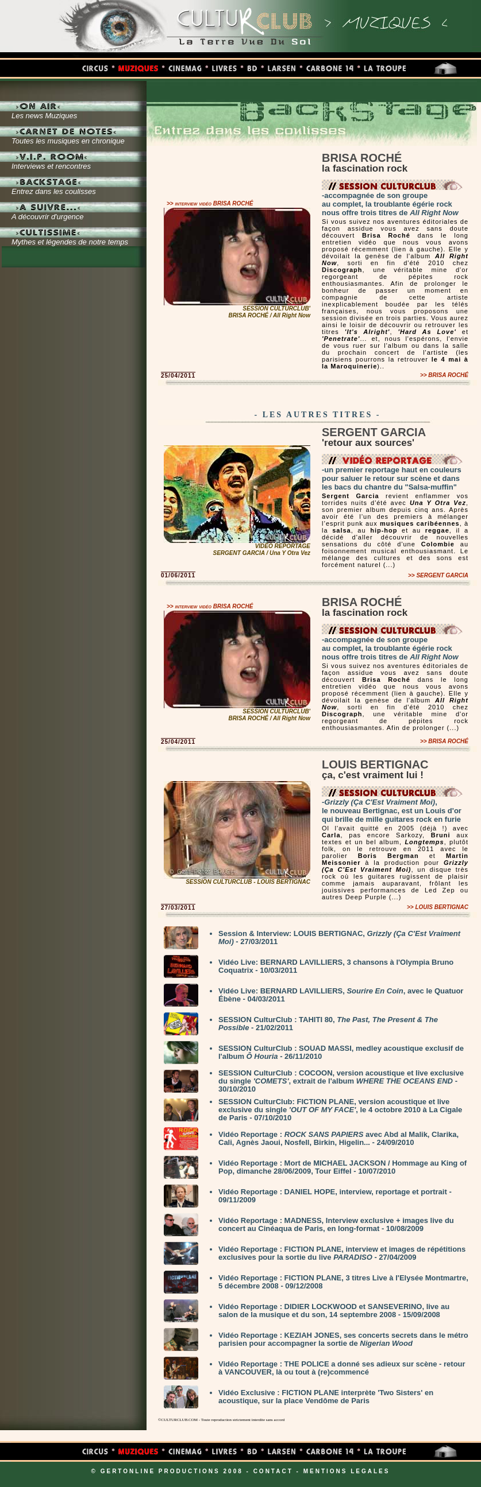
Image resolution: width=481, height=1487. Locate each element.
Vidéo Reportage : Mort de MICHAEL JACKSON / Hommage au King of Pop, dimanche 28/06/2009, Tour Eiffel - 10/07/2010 (342, 1167)
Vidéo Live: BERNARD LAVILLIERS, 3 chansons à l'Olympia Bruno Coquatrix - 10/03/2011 (335, 966)
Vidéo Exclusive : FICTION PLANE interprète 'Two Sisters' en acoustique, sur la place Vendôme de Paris (325, 1396)
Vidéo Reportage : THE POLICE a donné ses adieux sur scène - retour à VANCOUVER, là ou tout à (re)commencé (341, 1368)
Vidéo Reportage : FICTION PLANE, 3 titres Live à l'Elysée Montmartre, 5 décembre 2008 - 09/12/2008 (343, 1282)
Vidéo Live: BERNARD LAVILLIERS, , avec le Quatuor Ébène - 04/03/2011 (340, 995)
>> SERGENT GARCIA (438, 575)
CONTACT (273, 1471)
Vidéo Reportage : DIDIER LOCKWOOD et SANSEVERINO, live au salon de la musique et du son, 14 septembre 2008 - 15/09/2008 (333, 1310)
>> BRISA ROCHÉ (444, 375)
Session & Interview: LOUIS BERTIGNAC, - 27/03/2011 (339, 937)
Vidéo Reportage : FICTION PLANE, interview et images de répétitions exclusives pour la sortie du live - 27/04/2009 (341, 1253)
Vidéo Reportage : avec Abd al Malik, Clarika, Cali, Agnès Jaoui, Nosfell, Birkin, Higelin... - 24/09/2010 (338, 1138)
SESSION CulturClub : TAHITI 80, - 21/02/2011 (328, 1023)
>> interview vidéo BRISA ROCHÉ (210, 203)
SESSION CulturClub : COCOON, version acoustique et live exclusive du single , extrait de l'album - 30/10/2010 (341, 1081)
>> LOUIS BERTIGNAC (437, 907)
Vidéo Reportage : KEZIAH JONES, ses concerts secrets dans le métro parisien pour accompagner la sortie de (343, 1339)
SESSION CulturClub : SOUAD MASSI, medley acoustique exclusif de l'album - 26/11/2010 (341, 1052)
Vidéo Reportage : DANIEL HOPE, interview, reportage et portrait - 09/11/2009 (335, 1195)
